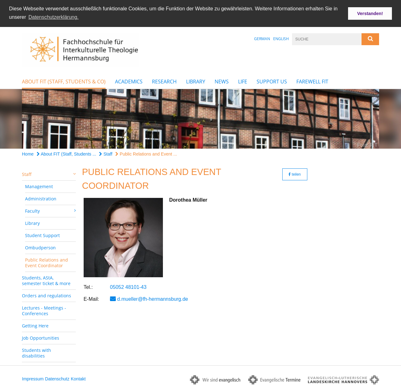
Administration (40, 198)
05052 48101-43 (128, 286)
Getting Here (35, 325)
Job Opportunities (40, 337)
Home (28, 153)
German (262, 38)
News (222, 80)
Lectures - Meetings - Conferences (44, 310)
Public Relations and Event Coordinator (46, 262)
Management (39, 186)
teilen (295, 174)
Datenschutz (57, 378)
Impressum (33, 378)
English (281, 38)
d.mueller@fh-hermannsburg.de (152, 298)
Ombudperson (40, 247)
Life (242, 80)
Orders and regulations (46, 295)
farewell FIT (312, 80)
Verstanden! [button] (370, 13)
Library (195, 80)
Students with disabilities (36, 352)
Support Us (272, 80)
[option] (200, 118)
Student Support (42, 235)
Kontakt (78, 378)
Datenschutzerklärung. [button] (54, 17)
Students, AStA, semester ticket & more (46, 280)
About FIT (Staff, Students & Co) (64, 80)
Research (164, 80)
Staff (105, 153)
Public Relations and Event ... (146, 153)
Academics (129, 80)
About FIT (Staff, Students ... (66, 153)
